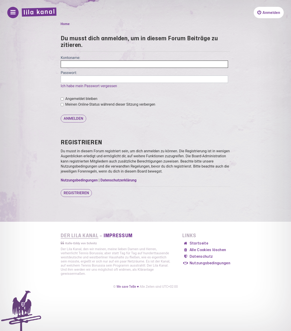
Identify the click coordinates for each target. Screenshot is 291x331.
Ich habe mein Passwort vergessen (89, 86)
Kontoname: (70, 58)
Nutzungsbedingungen (79, 180)
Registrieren (76, 193)
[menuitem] (269, 12)
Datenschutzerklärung (118, 180)
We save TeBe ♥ (127, 286)
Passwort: (69, 73)
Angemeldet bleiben (79, 99)
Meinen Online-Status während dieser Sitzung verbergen (108, 104)
